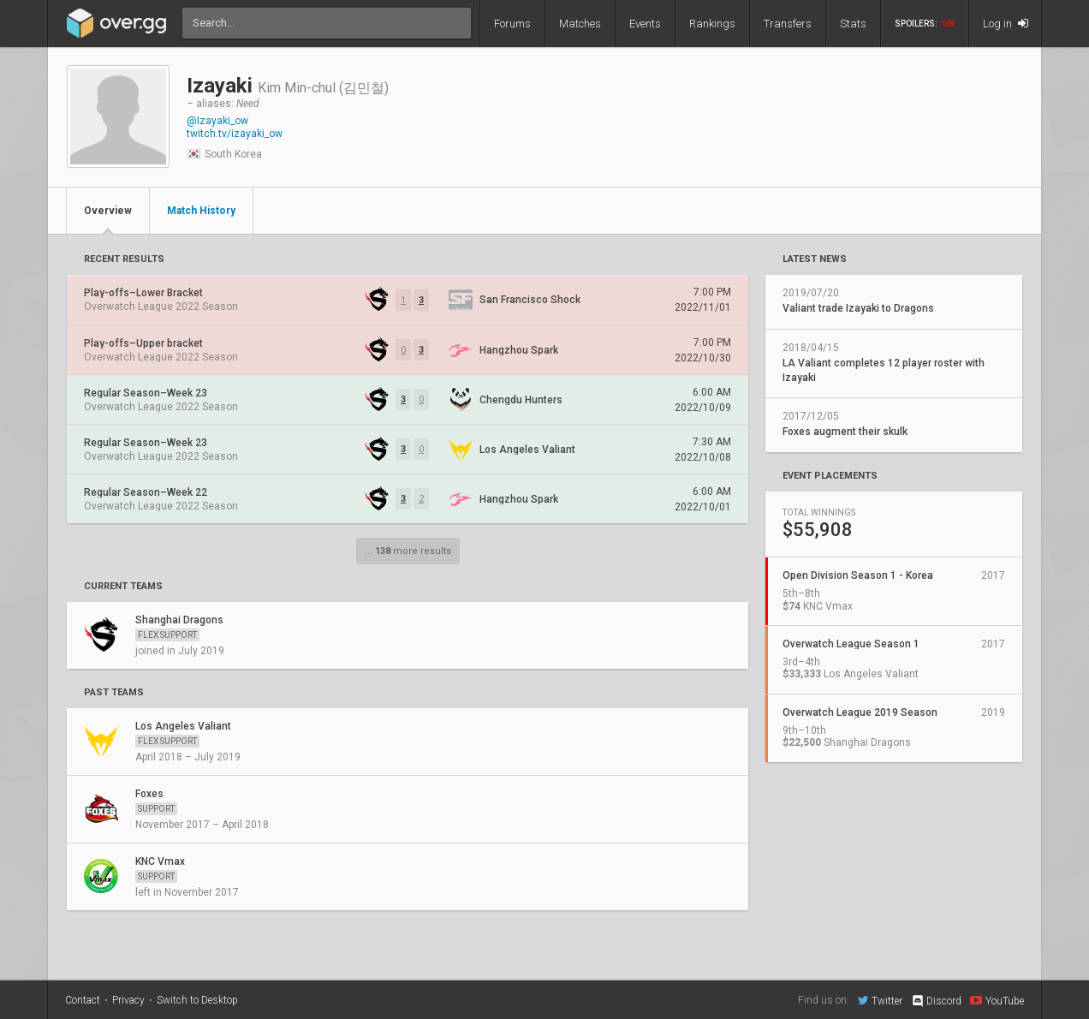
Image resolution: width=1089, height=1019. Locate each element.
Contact (82, 1000)
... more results (408, 551)
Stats (853, 23)
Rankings (712, 23)
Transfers (788, 23)
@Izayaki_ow (217, 121)
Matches (580, 23)
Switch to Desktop (197, 1000)
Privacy (128, 1000)
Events (645, 23)
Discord (936, 1001)
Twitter (880, 1000)
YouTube (997, 1000)
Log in (1005, 23)
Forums (512, 23)
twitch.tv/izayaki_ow (235, 133)
